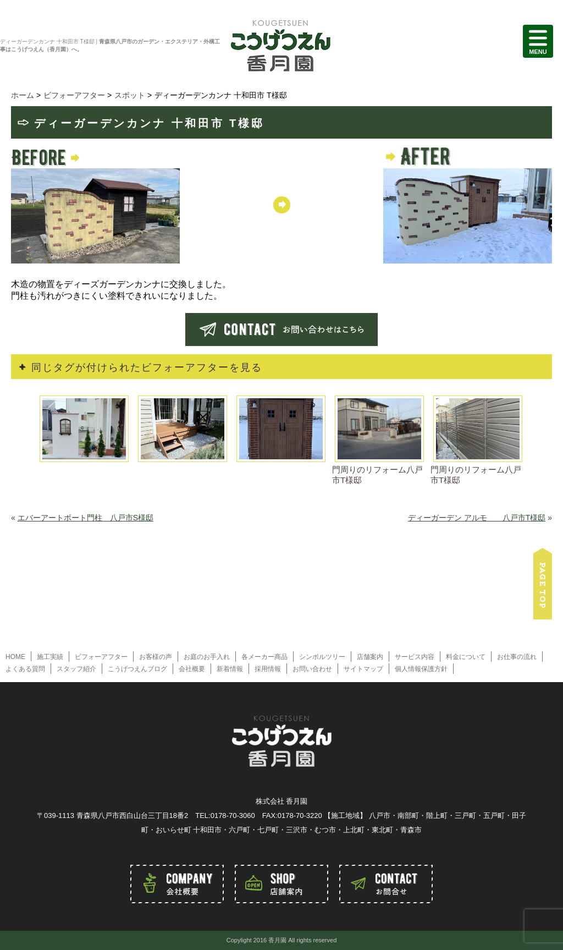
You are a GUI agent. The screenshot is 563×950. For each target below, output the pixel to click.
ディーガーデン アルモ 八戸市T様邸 (476, 517)
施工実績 (50, 657)
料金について (465, 657)
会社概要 (192, 669)
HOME (15, 657)
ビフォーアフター (101, 657)
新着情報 (230, 669)
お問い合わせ (312, 669)
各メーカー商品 (264, 657)
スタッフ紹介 (76, 669)
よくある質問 (25, 669)
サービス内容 (414, 657)
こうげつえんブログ (137, 669)
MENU (538, 41)
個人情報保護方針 (421, 669)
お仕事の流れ (517, 657)
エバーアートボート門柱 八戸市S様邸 (85, 517)
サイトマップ (363, 669)
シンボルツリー (322, 657)
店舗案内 (370, 657)
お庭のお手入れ (207, 657)
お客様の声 (155, 657)
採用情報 (268, 669)
